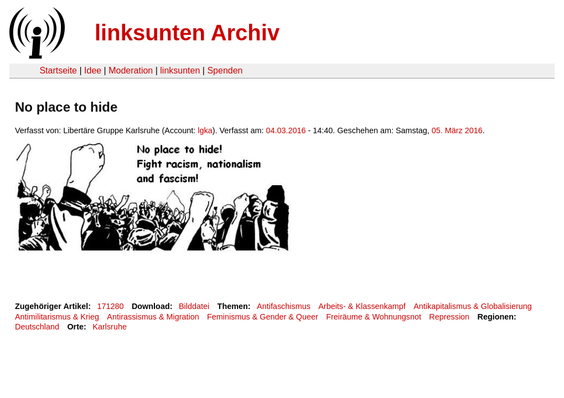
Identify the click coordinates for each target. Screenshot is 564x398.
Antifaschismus (284, 306)
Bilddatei (194, 306)
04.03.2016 (286, 130)
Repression (449, 316)
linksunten (180, 70)
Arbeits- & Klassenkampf (362, 306)
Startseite (58, 70)
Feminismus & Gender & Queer (262, 316)
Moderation (130, 70)
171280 (110, 306)
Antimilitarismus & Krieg (57, 316)
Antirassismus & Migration (153, 316)
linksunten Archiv (187, 32)
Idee (92, 70)
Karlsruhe (109, 326)
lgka (205, 130)
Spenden (224, 70)
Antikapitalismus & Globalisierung (472, 306)
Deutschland (37, 326)
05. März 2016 (457, 130)
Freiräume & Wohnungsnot (373, 316)
